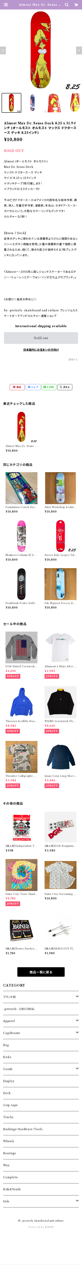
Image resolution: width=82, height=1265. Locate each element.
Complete (10, 1177)
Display (8, 1081)
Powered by (41, 1227)
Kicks (7, 1057)
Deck (7, 1093)
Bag (6, 1045)
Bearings (9, 1153)
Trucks (8, 1117)
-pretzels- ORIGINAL (19, 1009)
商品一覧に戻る (41, 972)
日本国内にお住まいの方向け (41, 350)
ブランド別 (9, 997)
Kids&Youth (12, 1189)
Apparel (9, 1021)
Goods (8, 1069)
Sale (6, 1201)
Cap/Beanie (11, 1033)
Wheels (8, 1141)
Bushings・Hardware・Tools (22, 1129)
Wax (6, 1165)
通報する (73, 359)
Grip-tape (10, 1105)
